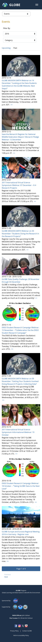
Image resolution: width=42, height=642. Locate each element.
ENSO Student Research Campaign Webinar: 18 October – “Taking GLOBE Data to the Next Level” (21, 486)
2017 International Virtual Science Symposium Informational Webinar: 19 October (18, 432)
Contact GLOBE (27, 631)
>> (11, 104)
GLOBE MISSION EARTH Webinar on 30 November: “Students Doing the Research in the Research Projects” (20, 234)
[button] (36, 4)
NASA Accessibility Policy (21, 635)
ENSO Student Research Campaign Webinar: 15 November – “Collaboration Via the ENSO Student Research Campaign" (20, 330)
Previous (7, 574)
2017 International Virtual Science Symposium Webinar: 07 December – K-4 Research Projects (19, 185)
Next (6, 577)
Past (15, 48)
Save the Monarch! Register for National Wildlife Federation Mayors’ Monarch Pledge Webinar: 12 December (20, 137)
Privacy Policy (14, 631)
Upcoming (6, 48)
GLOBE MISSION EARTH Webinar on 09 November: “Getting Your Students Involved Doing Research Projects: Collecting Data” (20, 381)
